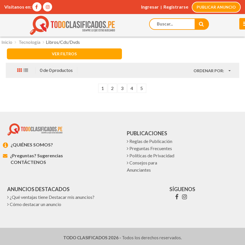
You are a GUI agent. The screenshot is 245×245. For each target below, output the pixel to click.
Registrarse (175, 6)
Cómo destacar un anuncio (34, 204)
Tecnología (29, 42)
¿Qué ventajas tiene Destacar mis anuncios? (50, 197)
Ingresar (150, 6)
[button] (212, 71)
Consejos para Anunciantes (142, 166)
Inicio (6, 42)
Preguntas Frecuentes (149, 148)
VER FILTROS (64, 53)
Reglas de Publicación (149, 141)
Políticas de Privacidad (150, 155)
